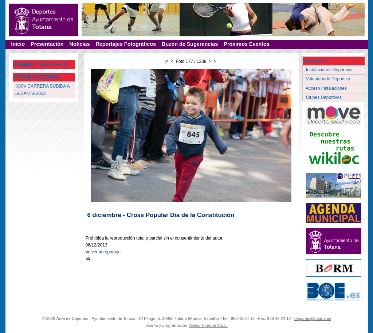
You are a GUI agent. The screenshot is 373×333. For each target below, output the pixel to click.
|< (166, 61)
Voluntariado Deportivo (329, 78)
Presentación (47, 44)
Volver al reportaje (103, 251)
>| (215, 61)
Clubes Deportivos (324, 97)
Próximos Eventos (247, 44)
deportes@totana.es (312, 318)
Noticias (79, 44)
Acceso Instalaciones (327, 88)
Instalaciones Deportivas (330, 69)
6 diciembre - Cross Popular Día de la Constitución (161, 215)
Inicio (18, 44)
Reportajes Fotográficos (125, 44)
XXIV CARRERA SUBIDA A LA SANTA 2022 (42, 90)
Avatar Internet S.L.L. (208, 325)
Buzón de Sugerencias (190, 44)
